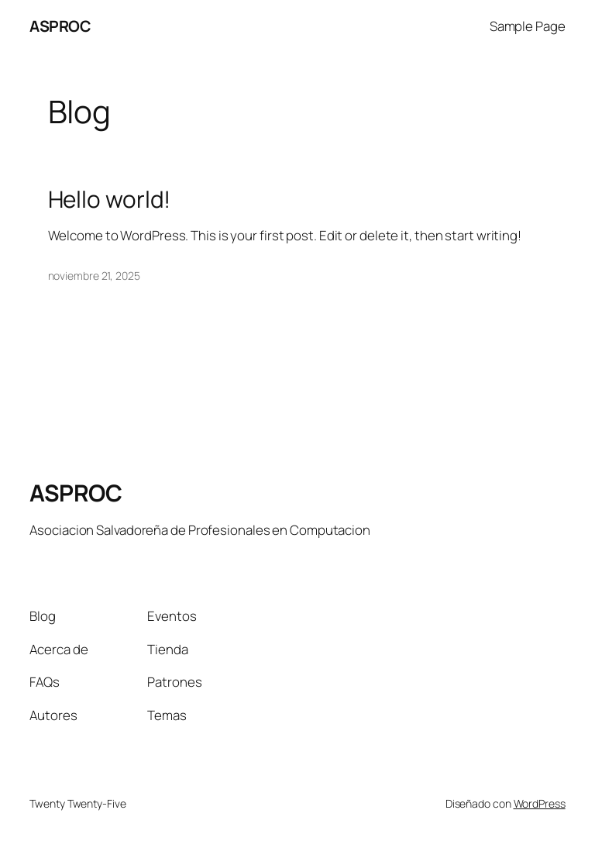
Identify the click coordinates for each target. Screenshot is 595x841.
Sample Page (528, 26)
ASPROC (60, 26)
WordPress (540, 803)
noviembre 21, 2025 (94, 275)
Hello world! (109, 199)
